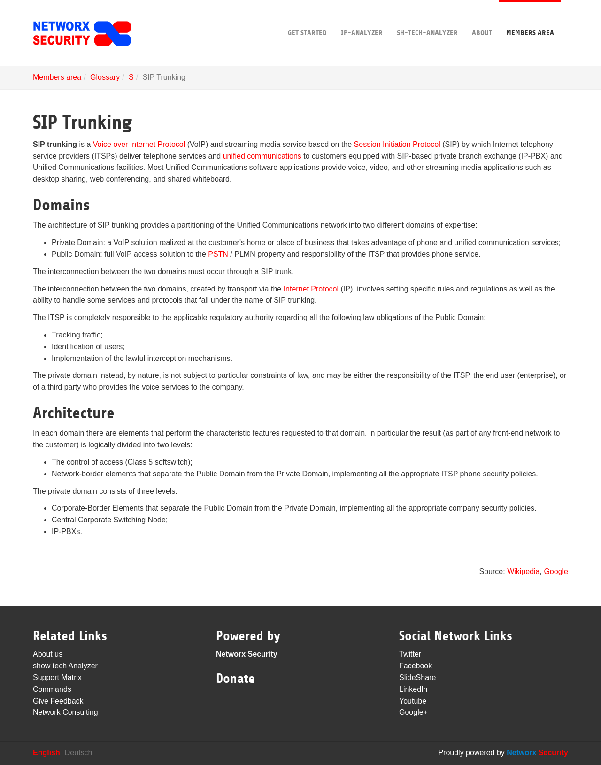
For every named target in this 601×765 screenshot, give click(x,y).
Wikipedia (522, 571)
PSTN (218, 254)
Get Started (307, 18)
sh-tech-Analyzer (427, 18)
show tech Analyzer (65, 666)
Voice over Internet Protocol (139, 144)
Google (556, 571)
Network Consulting (65, 712)
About (482, 18)
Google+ (413, 712)
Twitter (410, 654)
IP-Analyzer (362, 18)
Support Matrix (57, 677)
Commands (52, 689)
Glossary (105, 77)
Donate (235, 678)
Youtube (412, 701)
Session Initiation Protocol (397, 144)
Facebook (415, 666)
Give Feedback (58, 701)
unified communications (262, 156)
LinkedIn (413, 689)
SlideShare (417, 677)
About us (47, 654)
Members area (530, 18)
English (46, 753)
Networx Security (246, 654)
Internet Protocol (311, 289)
